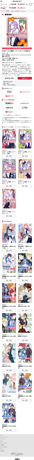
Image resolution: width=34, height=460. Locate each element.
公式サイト (25, 78)
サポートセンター (20, 453)
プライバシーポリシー (14, 453)
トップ (2, 11)
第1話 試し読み (9, 78)
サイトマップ (13, 454)
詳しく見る (9, 156)
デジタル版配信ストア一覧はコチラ (12, 115)
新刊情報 (7, 11)
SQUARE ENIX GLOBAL (19, 454)
